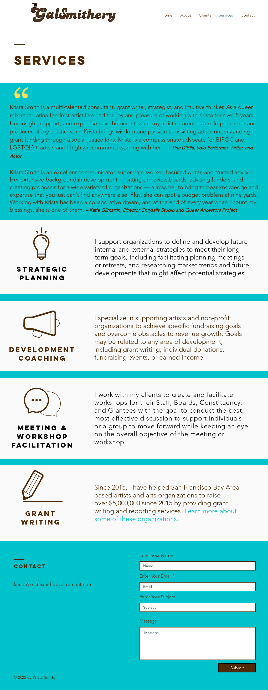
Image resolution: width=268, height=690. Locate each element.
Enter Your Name (156, 555)
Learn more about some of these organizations (165, 515)
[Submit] (237, 667)
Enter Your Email (156, 576)
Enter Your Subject (157, 597)
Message (148, 621)
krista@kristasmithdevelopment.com (53, 584)
